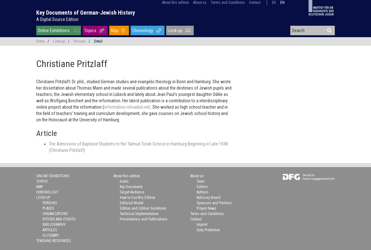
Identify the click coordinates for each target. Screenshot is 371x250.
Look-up (175, 30)
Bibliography (54, 224)
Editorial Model (131, 203)
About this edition (175, 2)
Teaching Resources (53, 241)
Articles (50, 230)
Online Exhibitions (54, 30)
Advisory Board (208, 197)
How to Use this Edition (137, 197)
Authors (202, 192)
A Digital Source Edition (57, 19)
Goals (124, 181)
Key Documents (131, 187)
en (282, 2)
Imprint (202, 224)
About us (199, 2)
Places (48, 208)
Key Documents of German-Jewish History (85, 12)
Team (201, 181)
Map (114, 30)
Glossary (51, 235)
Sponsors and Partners (214, 203)
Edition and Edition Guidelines (143, 208)
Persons (79, 41)
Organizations (55, 214)
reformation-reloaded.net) (127, 107)
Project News (206, 208)
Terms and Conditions (228, 2)
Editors (202, 187)
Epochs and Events (59, 219)
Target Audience (132, 192)
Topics (90, 30)
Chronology (142, 30)
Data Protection (208, 230)
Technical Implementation (139, 214)
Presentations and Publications (143, 219)
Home (40, 41)
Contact (254, 2)
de (274, 2)
